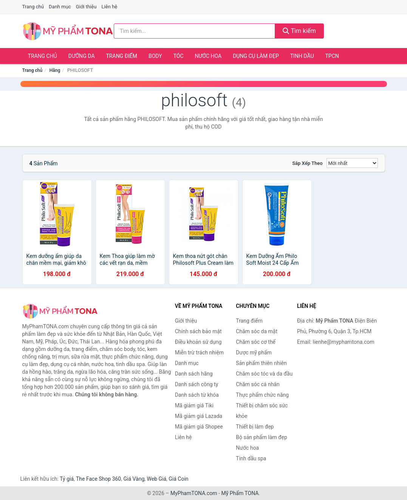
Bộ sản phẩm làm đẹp (261, 437)
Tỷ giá (67, 479)
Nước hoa (208, 56)
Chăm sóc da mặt (256, 331)
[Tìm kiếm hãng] (194, 31)
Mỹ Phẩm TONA (239, 493)
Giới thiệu (86, 6)
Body (155, 56)
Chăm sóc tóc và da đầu (264, 374)
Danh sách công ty (196, 384)
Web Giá (157, 479)
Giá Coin (178, 479)
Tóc (178, 56)
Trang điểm (122, 56)
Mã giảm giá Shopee (199, 427)
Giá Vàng (133, 479)
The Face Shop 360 (98, 479)
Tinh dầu (302, 56)
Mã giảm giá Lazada (199, 416)
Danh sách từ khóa (197, 395)
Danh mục (60, 6)
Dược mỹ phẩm (254, 352)
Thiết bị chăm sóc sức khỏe (262, 410)
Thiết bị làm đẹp (255, 427)
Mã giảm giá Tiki (194, 405)
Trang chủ (33, 6)
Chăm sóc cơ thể (255, 342)
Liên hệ (110, 6)
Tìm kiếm (299, 30)
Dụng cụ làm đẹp (256, 56)
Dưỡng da (81, 56)
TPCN (332, 56)
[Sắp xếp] (352, 163)
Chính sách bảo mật (198, 331)
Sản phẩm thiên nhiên (261, 363)
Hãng (55, 70)
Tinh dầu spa (251, 458)
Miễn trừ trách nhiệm (199, 352)
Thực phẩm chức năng (262, 395)
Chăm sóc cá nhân (257, 384)
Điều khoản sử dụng (198, 342)
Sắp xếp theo (307, 163)
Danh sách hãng (194, 374)
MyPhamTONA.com (193, 493)
